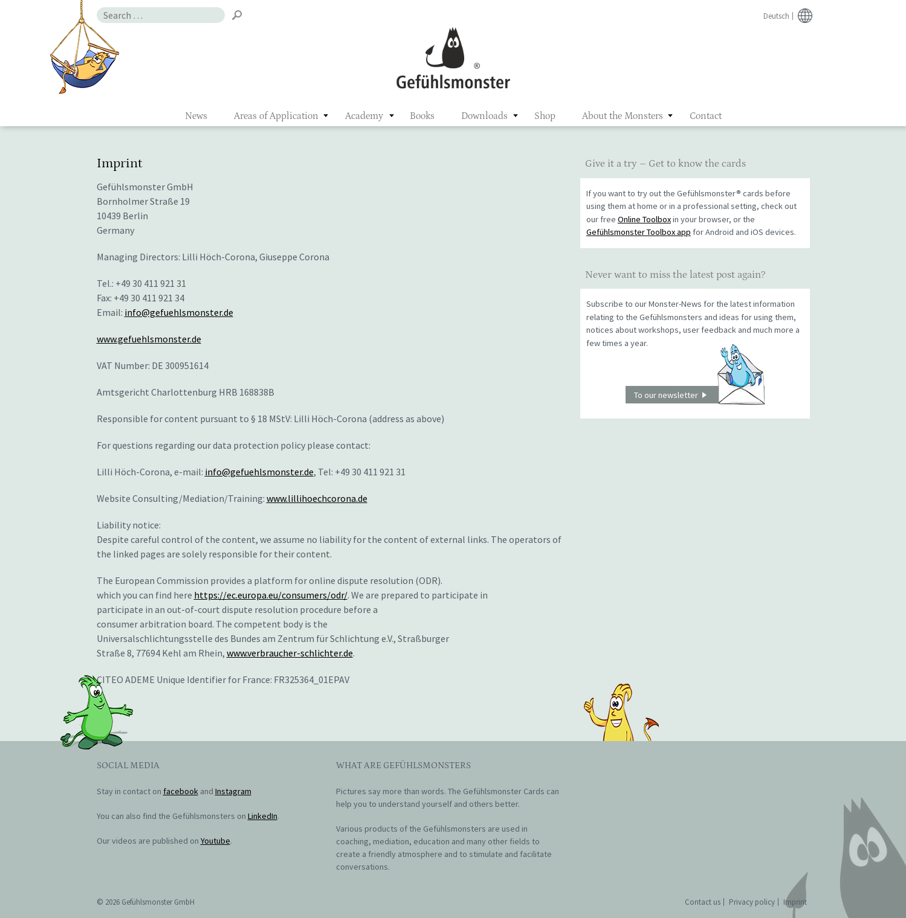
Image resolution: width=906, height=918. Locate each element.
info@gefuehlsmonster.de (179, 312)
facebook (180, 791)
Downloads (484, 116)
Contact (706, 116)
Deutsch (776, 16)
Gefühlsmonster (453, 57)
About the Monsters (622, 116)
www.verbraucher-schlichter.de (290, 653)
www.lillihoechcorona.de (317, 498)
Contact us (702, 902)
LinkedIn (262, 815)
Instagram (233, 791)
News (196, 116)
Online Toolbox (644, 219)
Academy (364, 116)
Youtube (215, 840)
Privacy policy (752, 902)
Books (422, 116)
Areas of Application (276, 116)
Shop (544, 116)
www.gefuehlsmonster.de (149, 339)
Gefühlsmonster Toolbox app (638, 231)
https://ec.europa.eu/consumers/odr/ (271, 595)
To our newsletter (699, 394)
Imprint (795, 902)
